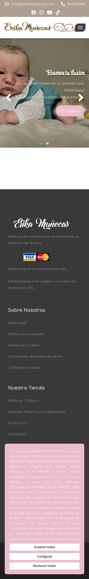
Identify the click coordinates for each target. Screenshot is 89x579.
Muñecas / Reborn (23, 400)
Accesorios (17, 423)
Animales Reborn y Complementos (37, 411)
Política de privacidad (25, 334)
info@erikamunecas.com (29, 4)
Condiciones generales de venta (35, 356)
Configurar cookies (24, 367)
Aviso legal (17, 323)
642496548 (72, 4)
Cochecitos (17, 434)
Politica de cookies (23, 345)
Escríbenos (70, 110)
